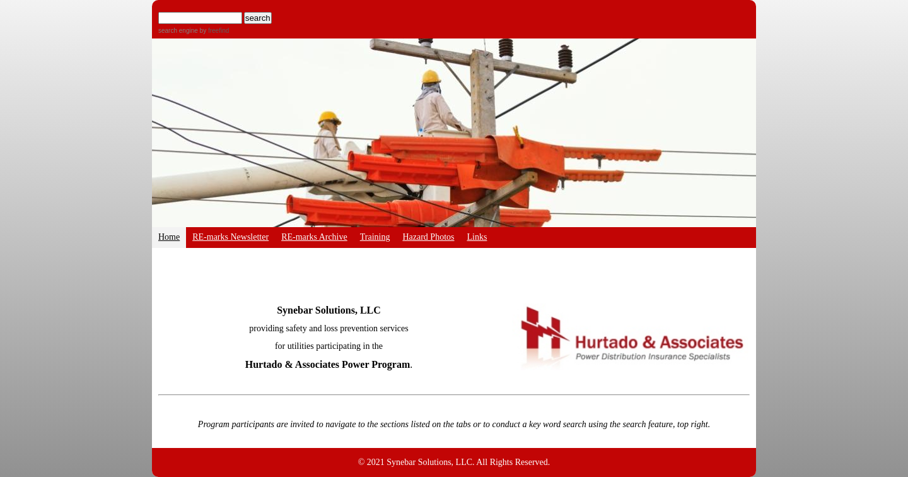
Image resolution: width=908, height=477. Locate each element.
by (213, 30)
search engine (178, 30)
